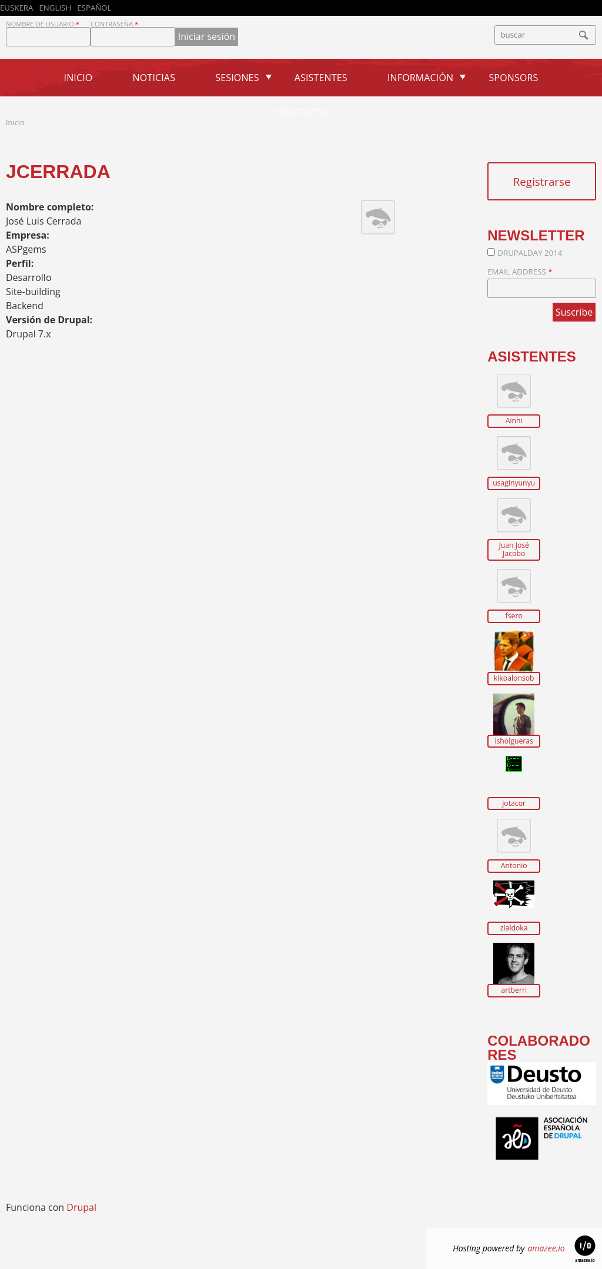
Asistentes (321, 77)
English (55, 7)
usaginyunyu (514, 483)
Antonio (514, 866)
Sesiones (237, 77)
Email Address (519, 271)
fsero (514, 616)
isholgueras (513, 741)
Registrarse (542, 181)
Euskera (16, 7)
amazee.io (545, 1248)
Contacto (301, 112)
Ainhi (514, 421)
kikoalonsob (514, 678)
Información (420, 77)
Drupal (81, 1207)
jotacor (514, 803)
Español (94, 7)
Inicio (78, 77)
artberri (514, 990)
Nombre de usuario (42, 24)
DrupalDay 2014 (529, 252)
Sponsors (513, 77)
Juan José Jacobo (514, 549)
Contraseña (114, 24)
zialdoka (514, 928)
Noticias (154, 77)
